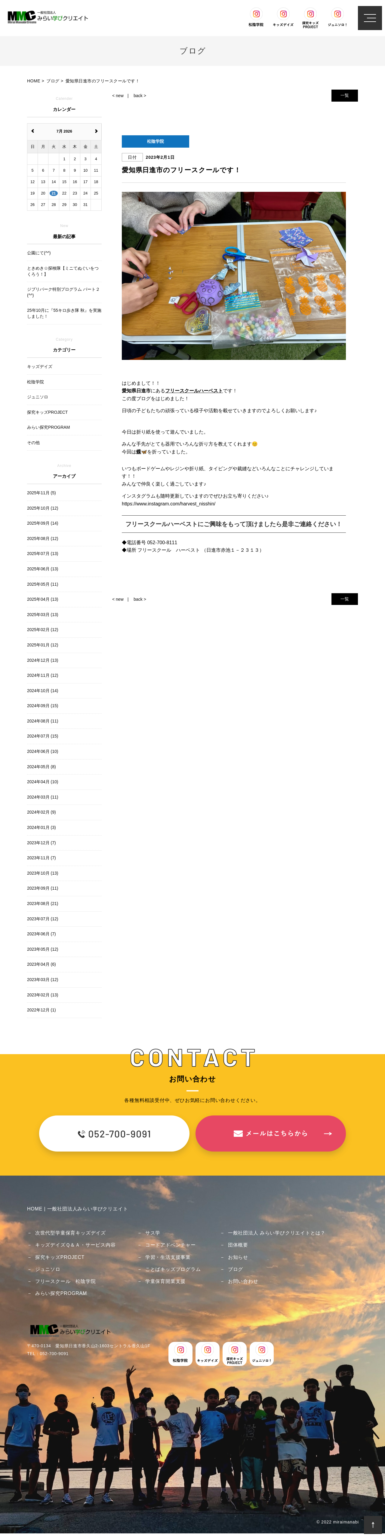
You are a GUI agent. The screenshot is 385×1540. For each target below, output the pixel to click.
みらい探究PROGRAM (61, 1293)
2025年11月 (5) (41, 492)
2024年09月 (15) (42, 705)
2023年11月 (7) (41, 857)
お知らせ (238, 1257)
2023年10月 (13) (42, 873)
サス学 (152, 1232)
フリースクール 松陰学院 (65, 1281)
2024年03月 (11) (42, 797)
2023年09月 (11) (42, 888)
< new (118, 95)
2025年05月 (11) (42, 584)
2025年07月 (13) (42, 553)
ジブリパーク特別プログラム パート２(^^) (63, 292)
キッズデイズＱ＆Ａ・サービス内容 (75, 1244)
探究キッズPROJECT (60, 1257)
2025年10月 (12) (42, 508)
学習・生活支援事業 (168, 1257)
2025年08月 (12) (42, 538)
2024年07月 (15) (42, 736)
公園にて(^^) (39, 252)
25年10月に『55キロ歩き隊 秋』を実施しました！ (64, 313)
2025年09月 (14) (42, 523)
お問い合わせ (243, 1281)
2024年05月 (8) (41, 766)
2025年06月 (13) (42, 568)
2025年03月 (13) (42, 614)
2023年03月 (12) (42, 979)
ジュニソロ (47, 1269)
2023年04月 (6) (41, 964)
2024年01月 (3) (41, 827)
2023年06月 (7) (41, 933)
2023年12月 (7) (41, 842)
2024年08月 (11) (42, 721)
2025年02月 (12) (42, 629)
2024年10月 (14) (42, 690)
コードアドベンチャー (170, 1244)
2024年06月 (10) (42, 751)
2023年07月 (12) (42, 918)
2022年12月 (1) (41, 1010)
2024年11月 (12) (42, 675)
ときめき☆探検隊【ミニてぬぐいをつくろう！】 (63, 271)
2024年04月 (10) (42, 781)
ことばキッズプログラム (173, 1269)
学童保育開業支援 (165, 1281)
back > (140, 95)
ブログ (235, 1269)
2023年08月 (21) (42, 903)
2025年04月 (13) (42, 599)
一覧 (344, 95)
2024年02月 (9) (41, 812)
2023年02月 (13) (42, 994)
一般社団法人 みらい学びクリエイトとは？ (276, 1232)
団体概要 (238, 1244)
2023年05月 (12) (42, 949)
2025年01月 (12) (42, 645)
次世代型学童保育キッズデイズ (70, 1232)
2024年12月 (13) (42, 660)
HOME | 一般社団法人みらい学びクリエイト (77, 1208)
